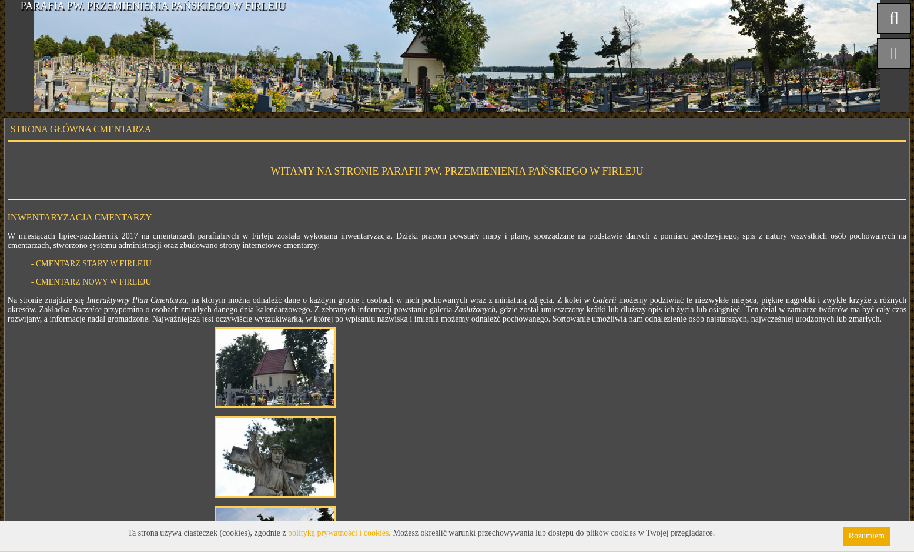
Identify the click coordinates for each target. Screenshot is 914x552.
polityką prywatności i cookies (338, 532)
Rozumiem (867, 535)
